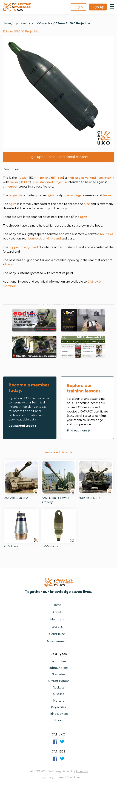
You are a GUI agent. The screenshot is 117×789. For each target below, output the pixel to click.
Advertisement (57, 641)
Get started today (23, 426)
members (9, 286)
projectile (60, 182)
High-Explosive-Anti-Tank (85, 177)
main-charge (73, 195)
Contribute (57, 633)
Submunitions (59, 667)
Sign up (98, 7)
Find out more (79, 430)
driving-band (52, 238)
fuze (87, 204)
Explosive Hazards (25, 23)
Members (57, 619)
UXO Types (58, 654)
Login (78, 7)
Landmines (58, 661)
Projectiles (46, 23)
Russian (23, 177)
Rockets (58, 687)
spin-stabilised (42, 182)
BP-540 (45, 177)
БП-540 (57, 177)
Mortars (58, 700)
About (57, 612)
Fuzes (58, 720)
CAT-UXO (94, 281)
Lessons (57, 626)
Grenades (58, 674)
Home (7, 23)
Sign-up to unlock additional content (58, 157)
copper (14, 247)
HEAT (109, 177)
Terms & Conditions (68, 777)
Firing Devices (58, 713)
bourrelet (106, 234)
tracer (14, 182)
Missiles (58, 694)
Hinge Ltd (82, 771)
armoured (10, 186)
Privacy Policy (45, 777)
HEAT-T (25, 182)
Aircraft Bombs (58, 680)
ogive (50, 195)
